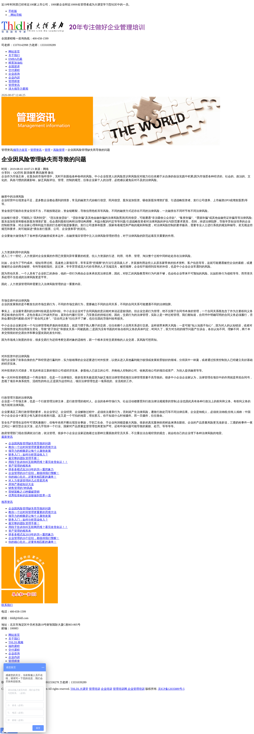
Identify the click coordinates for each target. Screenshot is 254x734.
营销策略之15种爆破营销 (24, 491)
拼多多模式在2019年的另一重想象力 (31, 469)
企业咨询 (14, 73)
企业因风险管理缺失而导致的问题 (29, 443)
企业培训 (106, 688)
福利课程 (14, 646)
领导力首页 (20, 149)
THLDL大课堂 (79, 688)
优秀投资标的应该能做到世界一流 (29, 495)
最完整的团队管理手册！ (24, 458)
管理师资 (14, 81)
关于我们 (14, 55)
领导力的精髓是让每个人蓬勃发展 (29, 450)
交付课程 (14, 70)
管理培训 (94, 688)
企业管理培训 (136, 688)
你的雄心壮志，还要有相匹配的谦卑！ (32, 476)
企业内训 (14, 77)
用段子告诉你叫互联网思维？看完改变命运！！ (38, 461)
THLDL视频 (15, 642)
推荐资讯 (7, 501)
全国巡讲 (14, 66)
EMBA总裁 (15, 58)
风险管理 (59, 149)
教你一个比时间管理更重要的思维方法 (32, 447)
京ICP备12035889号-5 (171, 688)
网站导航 (15, 14)
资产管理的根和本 (19, 465)
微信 (50, 172)
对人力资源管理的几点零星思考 (28, 480)
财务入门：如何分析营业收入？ (28, 454)
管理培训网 (120, 688)
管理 (47, 149)
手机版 (12, 11)
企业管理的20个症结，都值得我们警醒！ (33, 473)
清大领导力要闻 (18, 88)
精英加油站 (15, 62)
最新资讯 (7, 436)
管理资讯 (14, 84)
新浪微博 (29, 172)
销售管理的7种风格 (20, 487)
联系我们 (7, 605)
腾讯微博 (41, 172)
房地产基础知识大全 (21, 484)
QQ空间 (18, 172)
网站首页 (14, 51)
